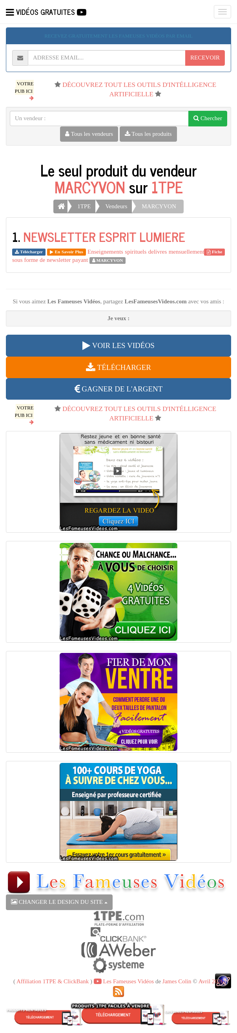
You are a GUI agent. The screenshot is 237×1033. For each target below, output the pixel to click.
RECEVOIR (205, 57)
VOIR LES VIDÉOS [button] (118, 345)
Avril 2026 (211, 981)
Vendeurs (116, 206)
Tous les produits (148, 134)
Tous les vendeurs (89, 134)
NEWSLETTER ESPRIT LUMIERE (104, 236)
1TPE (167, 186)
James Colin (176, 981)
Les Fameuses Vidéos (124, 981)
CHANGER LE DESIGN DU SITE (59, 902)
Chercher (207, 118)
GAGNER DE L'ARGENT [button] (119, 389)
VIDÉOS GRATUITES (46, 12)
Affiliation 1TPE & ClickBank (52, 981)
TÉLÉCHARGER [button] (118, 367)
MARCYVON (90, 186)
